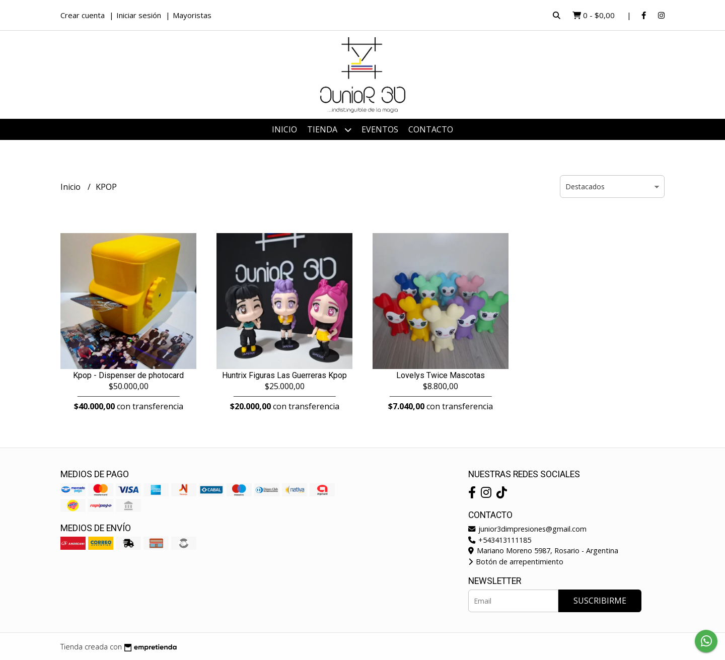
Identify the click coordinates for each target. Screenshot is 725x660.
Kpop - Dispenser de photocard (128, 375)
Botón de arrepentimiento (515, 561)
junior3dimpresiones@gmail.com (527, 529)
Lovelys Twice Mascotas (440, 375)
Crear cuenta (82, 15)
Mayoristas (192, 15)
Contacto (430, 129)
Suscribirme (599, 600)
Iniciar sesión (138, 15)
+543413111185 (499, 540)
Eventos (379, 129)
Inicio (284, 129)
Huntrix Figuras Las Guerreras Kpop (284, 375)
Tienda (329, 129)
